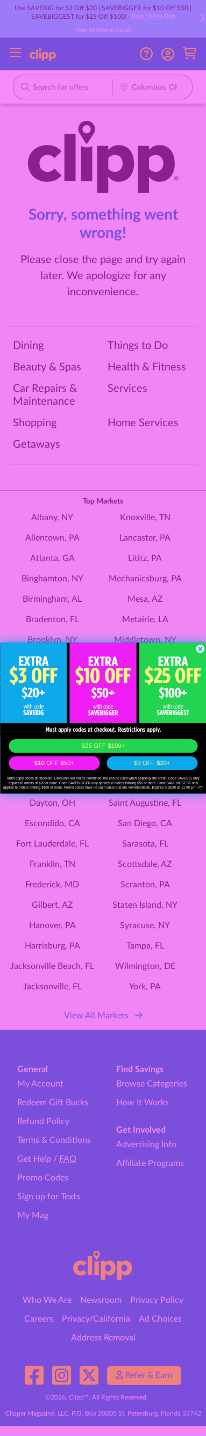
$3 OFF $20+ (151, 763)
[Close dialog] (200, 648)
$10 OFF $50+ (54, 763)
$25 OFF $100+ (103, 745)
